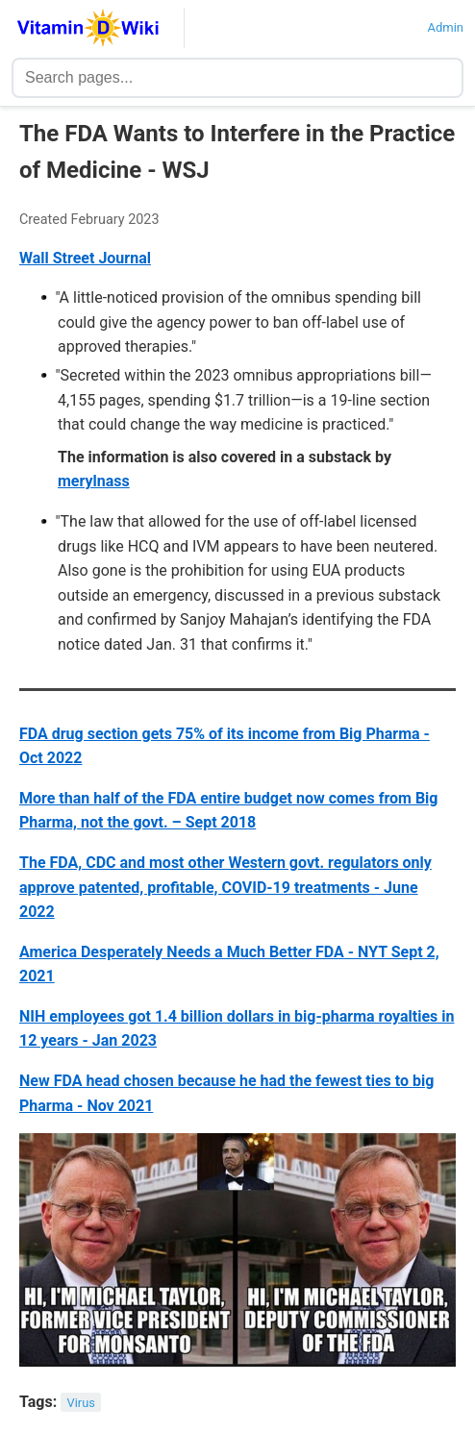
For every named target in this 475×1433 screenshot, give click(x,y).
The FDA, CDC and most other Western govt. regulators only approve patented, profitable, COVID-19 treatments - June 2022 (225, 887)
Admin (445, 27)
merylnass (94, 481)
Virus (81, 1403)
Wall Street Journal (85, 258)
